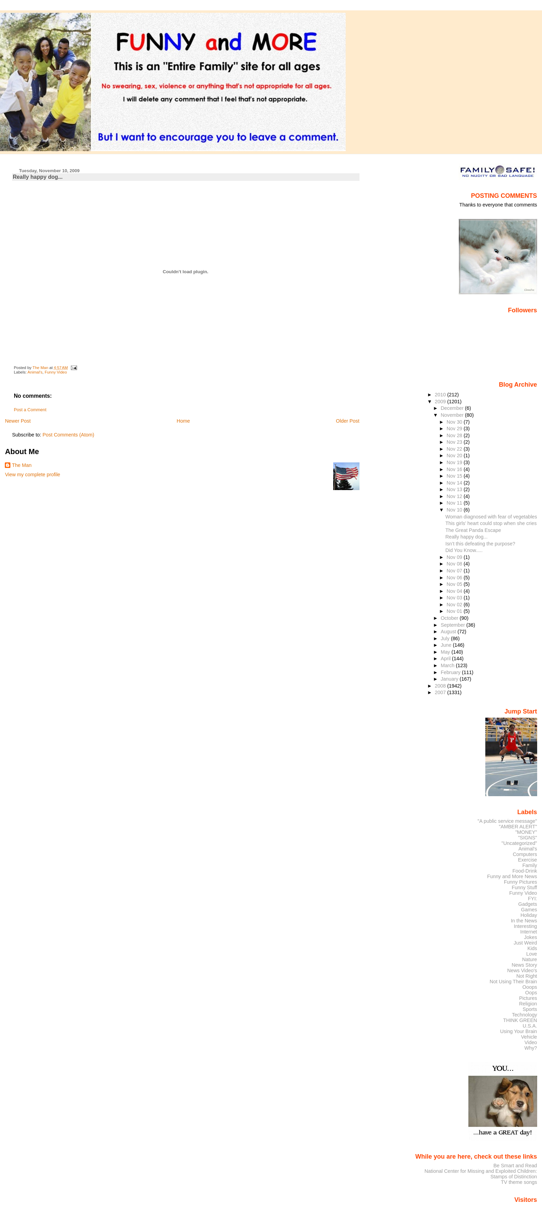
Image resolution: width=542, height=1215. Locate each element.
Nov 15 (455, 476)
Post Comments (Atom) (68, 435)
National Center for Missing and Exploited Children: (480, 1171)
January (450, 679)
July (446, 638)
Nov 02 (455, 604)
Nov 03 (455, 597)
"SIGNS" (527, 837)
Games (529, 909)
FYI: (532, 898)
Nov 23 (455, 442)
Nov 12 (455, 496)
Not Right (526, 976)
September (453, 625)
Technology (524, 1015)
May (446, 652)
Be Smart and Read (515, 1165)
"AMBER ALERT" (518, 826)
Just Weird (525, 943)
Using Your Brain (518, 1031)
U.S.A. (530, 1026)
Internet (528, 932)
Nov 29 (455, 428)
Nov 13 (455, 489)
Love (531, 954)
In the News (524, 920)
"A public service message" (507, 821)
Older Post (347, 421)
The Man (21, 465)
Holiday (529, 915)
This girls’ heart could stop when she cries (491, 523)
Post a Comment (30, 409)
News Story (524, 965)
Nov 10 (455, 510)
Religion (528, 1003)
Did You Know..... (464, 550)
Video (530, 1042)
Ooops (529, 987)
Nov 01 (455, 611)
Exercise (527, 860)
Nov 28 (455, 435)
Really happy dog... (467, 537)
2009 (441, 401)
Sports (530, 1009)
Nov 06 (455, 577)
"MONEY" (526, 832)
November (453, 415)
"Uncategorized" (519, 843)
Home (183, 421)
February (451, 672)
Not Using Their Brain (513, 981)
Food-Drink (525, 871)
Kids (532, 948)
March (448, 665)
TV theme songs (519, 1182)
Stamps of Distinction (513, 1176)
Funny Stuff (524, 887)
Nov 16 (455, 469)
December (453, 408)
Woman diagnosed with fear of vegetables (491, 516)
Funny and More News (512, 876)
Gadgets (527, 904)
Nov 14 (455, 483)
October (450, 618)
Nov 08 (455, 564)
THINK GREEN (520, 1020)
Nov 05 (455, 584)
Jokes (530, 937)
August (449, 631)
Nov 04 (455, 591)
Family (529, 865)
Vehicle (529, 1037)
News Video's (522, 970)
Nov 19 (455, 462)
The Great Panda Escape (473, 530)
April (446, 658)
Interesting (525, 926)
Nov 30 (455, 422)
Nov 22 (455, 449)
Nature (529, 959)
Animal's (35, 372)
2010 (441, 394)
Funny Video (56, 372)
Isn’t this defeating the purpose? (480, 543)
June (447, 645)
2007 (441, 692)
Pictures (528, 998)
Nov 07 (455, 570)
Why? (530, 1048)
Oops (531, 992)
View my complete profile (32, 474)
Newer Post (17, 421)
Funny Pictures (520, 882)
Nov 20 (455, 455)
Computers (525, 854)
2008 (441, 686)
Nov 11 (455, 503)
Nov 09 (455, 557)
